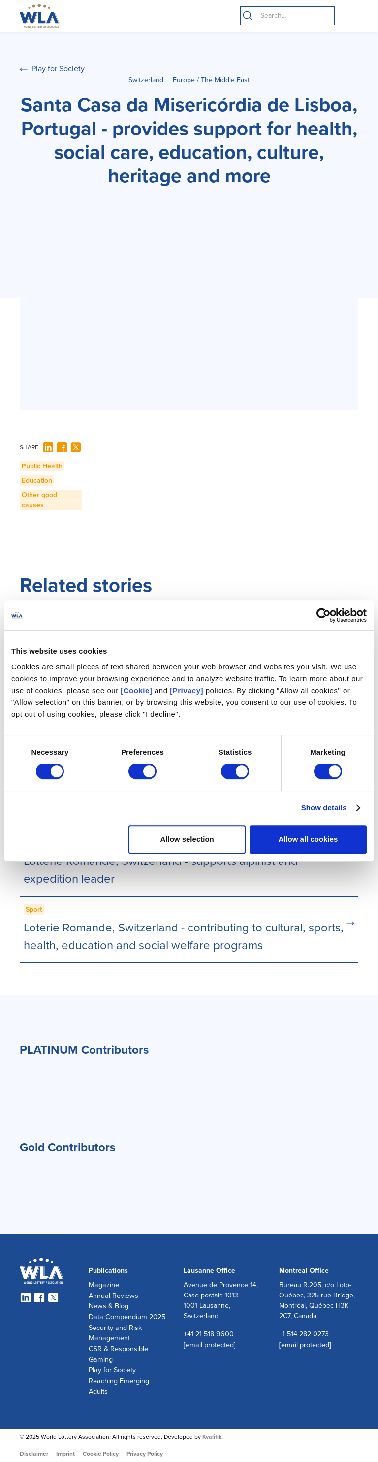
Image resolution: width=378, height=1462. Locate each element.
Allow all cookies (308, 839)
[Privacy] (186, 690)
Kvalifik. (212, 1436)
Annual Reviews (113, 1296)
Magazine (104, 1285)
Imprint (65, 1453)
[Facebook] (62, 447)
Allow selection (187, 839)
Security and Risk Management (115, 1333)
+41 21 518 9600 (209, 1334)
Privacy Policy (144, 1453)
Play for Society (112, 1370)
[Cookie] (136, 690)
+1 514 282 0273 (304, 1334)
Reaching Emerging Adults (119, 1386)
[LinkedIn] (48, 447)
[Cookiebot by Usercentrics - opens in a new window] (324, 615)
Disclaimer (34, 1453)
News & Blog (108, 1306)
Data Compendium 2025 (127, 1317)
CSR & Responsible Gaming (118, 1354)
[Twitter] (76, 447)
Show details (324, 807)
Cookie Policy (101, 1453)
